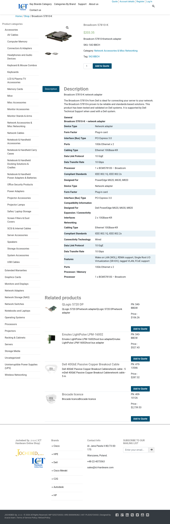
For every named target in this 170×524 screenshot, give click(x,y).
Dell (56, 462)
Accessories (11, 29)
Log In (149, 1)
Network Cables (15, 133)
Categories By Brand (65, 4)
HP (55, 495)
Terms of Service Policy (27, 518)
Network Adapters (14, 290)
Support (82, 4)
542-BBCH (94, 56)
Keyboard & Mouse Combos (22, 65)
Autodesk (59, 487)
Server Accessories (17, 235)
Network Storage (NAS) (17, 297)
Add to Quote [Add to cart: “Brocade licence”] (140, 418)
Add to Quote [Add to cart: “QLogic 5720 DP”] (140, 328)
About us (93, 4)
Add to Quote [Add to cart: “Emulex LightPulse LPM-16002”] (140, 358)
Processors (11, 324)
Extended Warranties (16, 270)
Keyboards (13, 72)
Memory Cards (15, 89)
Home (18, 16)
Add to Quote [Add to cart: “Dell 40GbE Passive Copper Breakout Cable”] (140, 388)
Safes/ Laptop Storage (19, 211)
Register (140, 1)
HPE (56, 454)
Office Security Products (20, 184)
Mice (10, 95)
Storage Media (12, 351)
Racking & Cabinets (15, 337)
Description (51, 89)
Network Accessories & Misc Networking (116, 50)
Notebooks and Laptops (17, 310)
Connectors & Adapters (19, 48)
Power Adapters (15, 191)
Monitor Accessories (18, 109)
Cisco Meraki (60, 470)
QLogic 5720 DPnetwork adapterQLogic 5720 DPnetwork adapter (94, 308)
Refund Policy (44, 518)
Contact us (35, 10)
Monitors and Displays (16, 283)
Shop (26, 16)
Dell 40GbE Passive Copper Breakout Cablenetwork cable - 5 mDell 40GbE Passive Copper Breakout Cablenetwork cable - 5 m (94, 370)
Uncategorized (12, 357)
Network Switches (14, 304)
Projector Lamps (16, 204)
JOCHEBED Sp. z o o (13, 515)
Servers (9, 344)
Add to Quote (102, 66)
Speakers (12, 241)
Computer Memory (17, 41)
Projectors (10, 331)
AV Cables (12, 34)
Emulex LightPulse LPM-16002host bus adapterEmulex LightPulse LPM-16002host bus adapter (94, 338)
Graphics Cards (13, 277)
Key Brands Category (41, 4)
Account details (127, 1)
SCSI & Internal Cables (19, 228)
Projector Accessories (19, 198)
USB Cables (13, 262)
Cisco (57, 446)
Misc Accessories (16, 102)
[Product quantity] (88, 66)
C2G (56, 478)
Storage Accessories (18, 248)
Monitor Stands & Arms (19, 116)
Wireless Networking (16, 374)
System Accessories (18, 255)
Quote (115, 1)
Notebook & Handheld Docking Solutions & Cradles (19, 164)
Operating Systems (15, 317)
